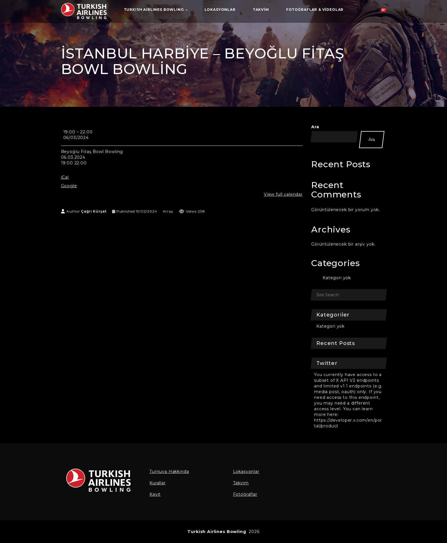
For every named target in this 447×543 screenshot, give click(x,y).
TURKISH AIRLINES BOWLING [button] (155, 9)
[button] (383, 11)
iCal (65, 177)
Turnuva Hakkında (169, 471)
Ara (315, 126)
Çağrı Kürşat (93, 211)
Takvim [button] (261, 9)
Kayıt (155, 494)
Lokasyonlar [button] (220, 9)
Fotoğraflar (245, 494)
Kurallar (157, 482)
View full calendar (283, 194)
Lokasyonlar (246, 471)
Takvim (241, 482)
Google (69, 185)
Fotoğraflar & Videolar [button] (314, 9)
